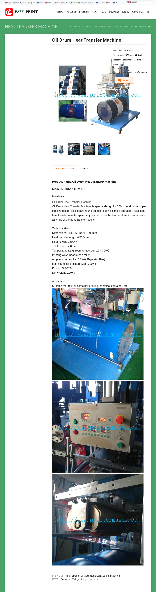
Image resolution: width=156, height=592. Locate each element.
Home (60, 11)
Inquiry (125, 11)
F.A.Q (103, 11)
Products (84, 11)
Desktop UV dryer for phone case (79, 579)
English (132, 2)
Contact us (138, 11)
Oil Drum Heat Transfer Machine (134, 72)
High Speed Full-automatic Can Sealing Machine (93, 575)
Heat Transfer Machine (31, 26)
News (95, 11)
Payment (114, 11)
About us (71, 11)
